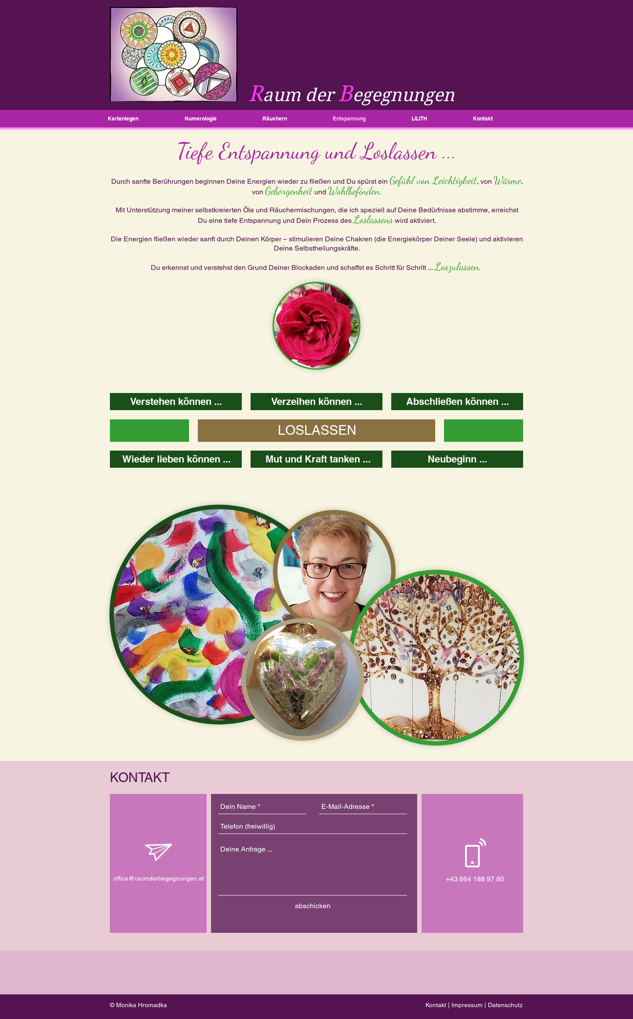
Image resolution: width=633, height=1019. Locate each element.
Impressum (467, 1004)
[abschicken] (313, 906)
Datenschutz (505, 1004)
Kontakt (436, 1004)
